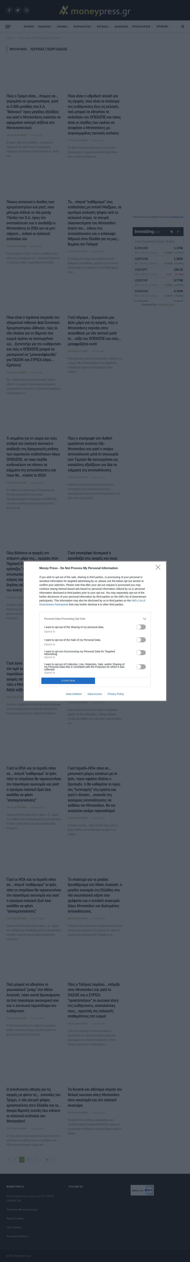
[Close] (159, 568)
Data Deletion (74, 693)
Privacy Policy (116, 693)
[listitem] (95, 619)
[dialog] (95, 631)
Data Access (95, 693)
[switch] (141, 627)
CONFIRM (68, 680)
